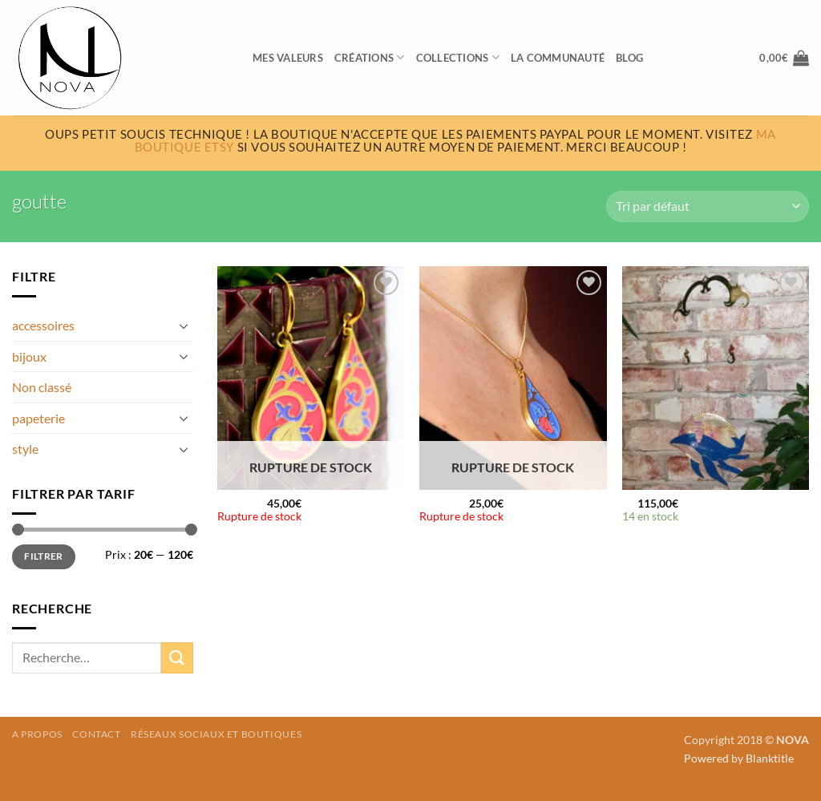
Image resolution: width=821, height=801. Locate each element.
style (25, 448)
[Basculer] (183, 325)
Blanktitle (770, 758)
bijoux (29, 356)
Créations (369, 57)
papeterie (38, 418)
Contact (96, 734)
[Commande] (707, 206)
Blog (629, 57)
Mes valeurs (288, 57)
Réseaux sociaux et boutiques (216, 734)
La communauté (558, 57)
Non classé (41, 386)
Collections (457, 57)
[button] (784, 57)
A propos (37, 734)
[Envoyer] (177, 658)
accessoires (43, 325)
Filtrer (43, 556)
